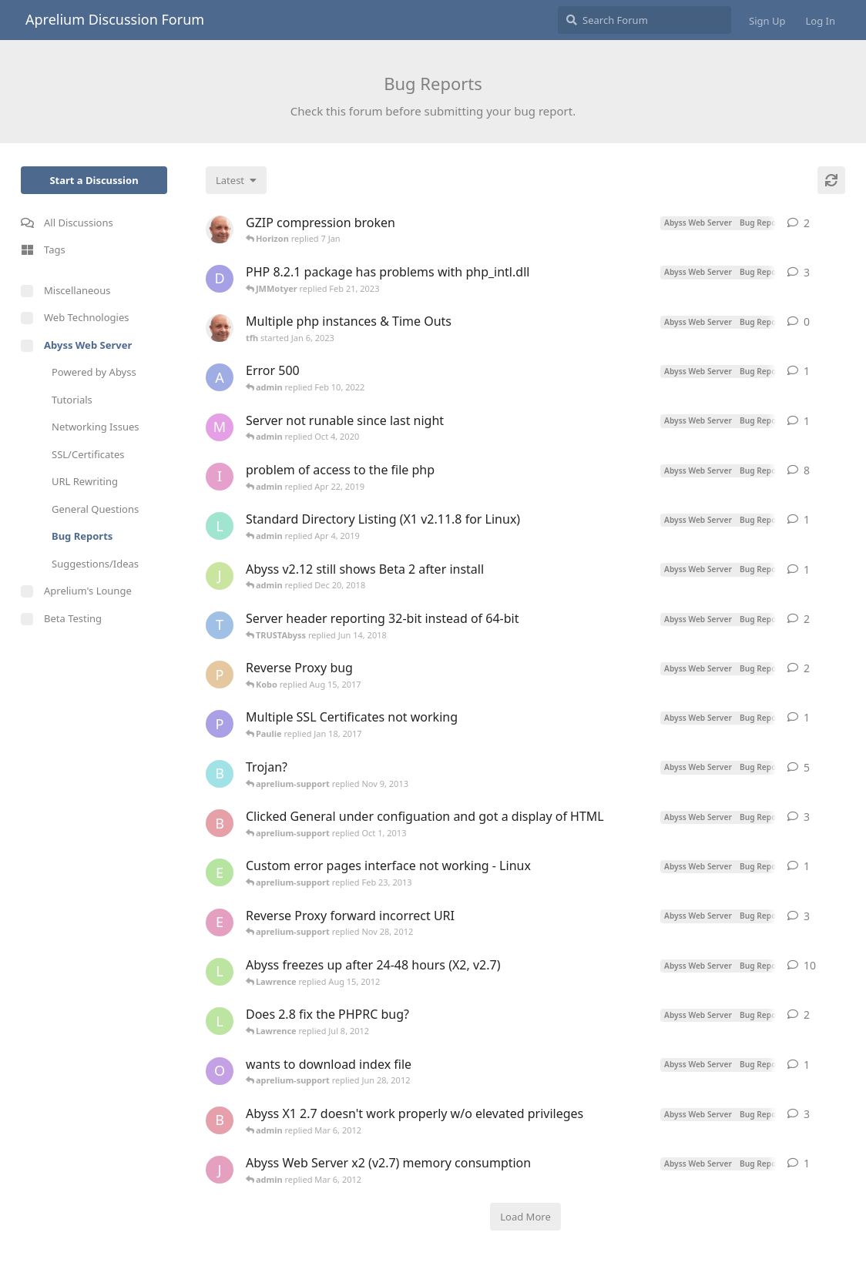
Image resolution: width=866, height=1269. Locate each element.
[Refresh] (831, 180)
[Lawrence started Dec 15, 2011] (219, 972)
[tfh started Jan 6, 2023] (219, 328)
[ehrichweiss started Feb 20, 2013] (219, 872)
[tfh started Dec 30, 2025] (219, 229)
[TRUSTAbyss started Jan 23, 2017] (219, 625)
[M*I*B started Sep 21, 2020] (219, 427)
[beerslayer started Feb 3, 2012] (219, 1120)
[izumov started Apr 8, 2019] (219, 477)
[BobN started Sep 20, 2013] (219, 823)
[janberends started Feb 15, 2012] (219, 1170)
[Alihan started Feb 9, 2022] (219, 377)
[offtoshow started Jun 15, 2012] (219, 1071)
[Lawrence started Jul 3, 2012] (219, 1021)
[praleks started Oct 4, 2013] (219, 674)
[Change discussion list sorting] (236, 180)
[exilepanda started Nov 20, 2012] (219, 922)
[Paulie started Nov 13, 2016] (219, 724)
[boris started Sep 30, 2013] (219, 774)
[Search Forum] (644, 20)
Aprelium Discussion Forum (114, 19)
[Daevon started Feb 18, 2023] (219, 279)
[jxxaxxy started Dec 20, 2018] (219, 576)
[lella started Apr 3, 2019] (219, 526)
